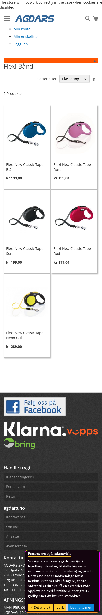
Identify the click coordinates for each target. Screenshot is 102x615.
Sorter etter (47, 78)
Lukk (60, 607)
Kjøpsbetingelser (20, 477)
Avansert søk (16, 546)
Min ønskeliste (26, 36)
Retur (10, 496)
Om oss (12, 526)
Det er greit (41, 607)
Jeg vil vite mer (80, 607)
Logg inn (21, 44)
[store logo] (35, 18)
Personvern (15, 486)
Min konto (22, 29)
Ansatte (12, 536)
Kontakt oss (15, 517)
